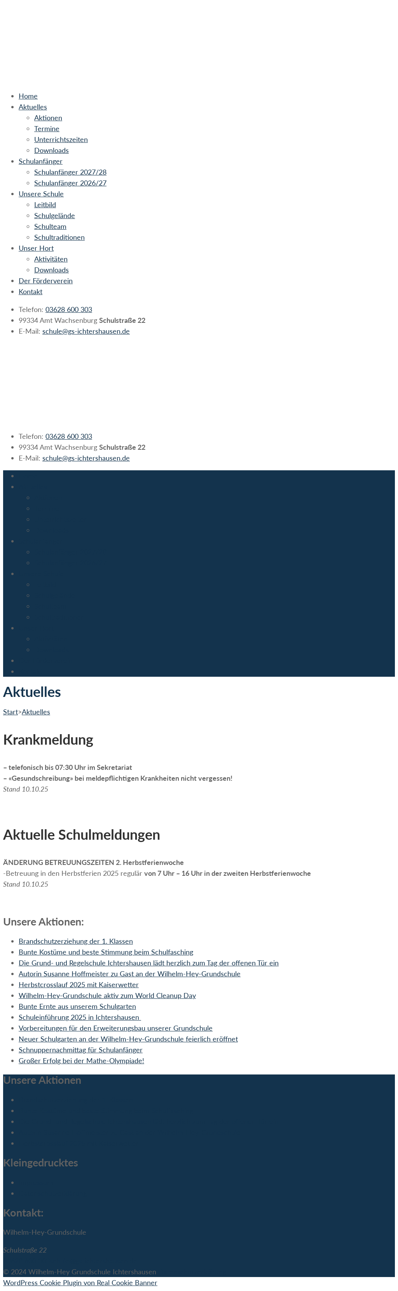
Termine (46, 128)
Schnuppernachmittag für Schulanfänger (81, 1049)
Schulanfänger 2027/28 (70, 172)
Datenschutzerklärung (53, 1193)
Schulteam (50, 226)
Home (28, 96)
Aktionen (48, 117)
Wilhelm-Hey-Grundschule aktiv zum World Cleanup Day (107, 995)
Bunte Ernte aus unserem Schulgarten (77, 1006)
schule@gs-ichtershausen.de (86, 331)
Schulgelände (54, 215)
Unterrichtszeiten (61, 139)
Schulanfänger (41, 161)
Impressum (36, 1182)
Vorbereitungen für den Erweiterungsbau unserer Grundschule (116, 1028)
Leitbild (45, 204)
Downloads (51, 150)
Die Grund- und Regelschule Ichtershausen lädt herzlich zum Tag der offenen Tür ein (149, 962)
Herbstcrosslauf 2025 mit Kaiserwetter (79, 984)
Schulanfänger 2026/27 (70, 182)
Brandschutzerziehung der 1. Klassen (76, 941)
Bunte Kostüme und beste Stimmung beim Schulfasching (106, 952)
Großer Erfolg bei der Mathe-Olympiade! (81, 1060)
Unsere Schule (41, 193)
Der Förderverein (46, 280)
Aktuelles (33, 106)
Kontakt (30, 291)
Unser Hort (36, 248)
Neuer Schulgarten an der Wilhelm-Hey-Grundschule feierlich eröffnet (128, 1039)
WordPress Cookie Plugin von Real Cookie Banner (80, 1282)
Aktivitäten (51, 259)
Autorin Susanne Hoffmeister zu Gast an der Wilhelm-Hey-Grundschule (130, 973)
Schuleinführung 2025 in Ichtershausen (80, 1017)
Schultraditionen (59, 237)
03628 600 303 (68, 309)
